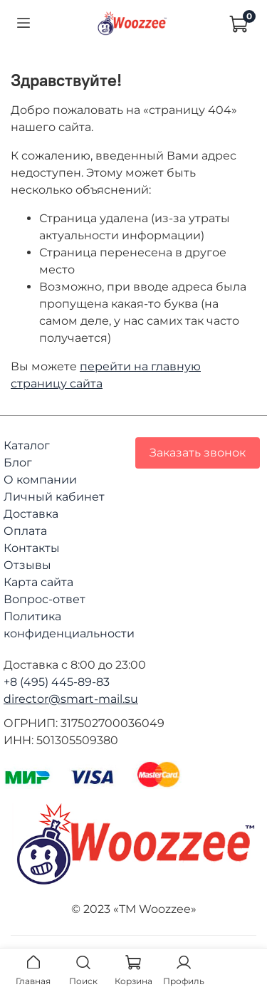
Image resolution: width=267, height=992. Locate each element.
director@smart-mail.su (71, 699)
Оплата (25, 531)
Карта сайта (38, 582)
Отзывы (27, 565)
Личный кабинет (54, 496)
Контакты (32, 548)
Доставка (31, 514)
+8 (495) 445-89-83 (57, 682)
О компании (40, 479)
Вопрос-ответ (44, 599)
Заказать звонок (198, 452)
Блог (18, 462)
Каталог (27, 445)
